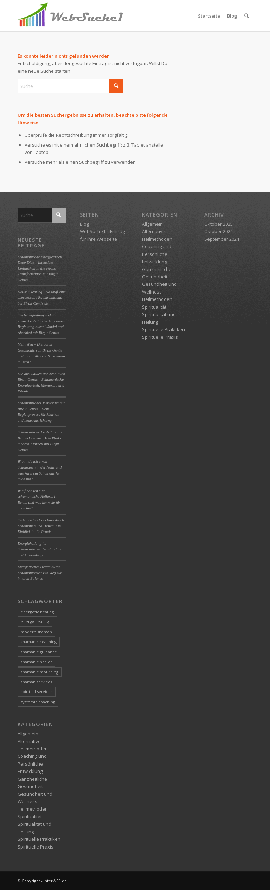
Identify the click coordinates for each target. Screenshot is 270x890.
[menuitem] (246, 15)
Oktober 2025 (218, 224)
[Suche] (246, 15)
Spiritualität (30, 816)
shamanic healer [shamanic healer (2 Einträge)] (36, 661)
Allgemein (28, 733)
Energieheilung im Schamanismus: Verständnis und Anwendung (39, 549)
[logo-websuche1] (70, 15)
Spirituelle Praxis (35, 847)
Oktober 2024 (218, 231)
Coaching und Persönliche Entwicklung (32, 763)
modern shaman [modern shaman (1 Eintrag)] (36, 631)
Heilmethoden (33, 809)
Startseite (209, 16)
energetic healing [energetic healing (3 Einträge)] (37, 611)
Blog (232, 16)
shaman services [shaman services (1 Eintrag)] (36, 681)
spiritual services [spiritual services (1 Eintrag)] (36, 691)
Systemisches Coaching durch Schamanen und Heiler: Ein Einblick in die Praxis (41, 526)
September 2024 (221, 239)
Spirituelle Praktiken (39, 839)
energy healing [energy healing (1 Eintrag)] (35, 621)
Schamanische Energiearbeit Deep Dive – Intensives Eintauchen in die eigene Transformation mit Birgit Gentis (40, 268)
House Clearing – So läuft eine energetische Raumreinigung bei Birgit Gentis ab (42, 297)
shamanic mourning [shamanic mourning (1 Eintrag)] (39, 672)
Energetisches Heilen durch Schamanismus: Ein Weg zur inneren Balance (40, 572)
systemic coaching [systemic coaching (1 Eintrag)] (38, 701)
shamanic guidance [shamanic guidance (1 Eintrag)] (39, 651)
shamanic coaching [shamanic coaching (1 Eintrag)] (39, 641)
